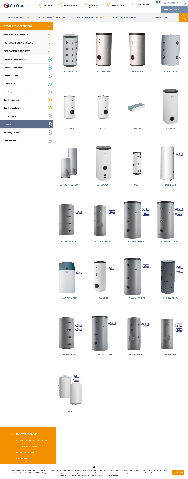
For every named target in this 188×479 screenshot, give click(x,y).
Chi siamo (22, 458)
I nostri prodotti (16, 17)
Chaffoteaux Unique (125, 17)
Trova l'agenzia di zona (71, 5)
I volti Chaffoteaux (118, 5)
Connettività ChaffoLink (53, 17)
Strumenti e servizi (88, 17)
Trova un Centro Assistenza (95, 6)
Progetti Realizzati (142, 5)
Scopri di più (178, 473)
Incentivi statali (160, 17)
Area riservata (48, 6)
